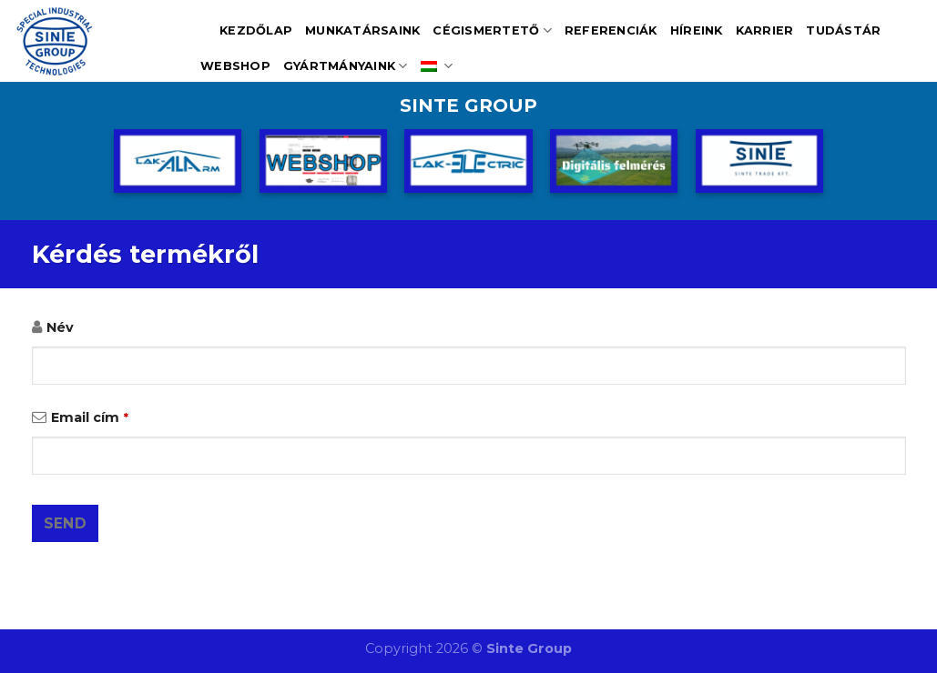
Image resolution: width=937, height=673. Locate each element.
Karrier (765, 30)
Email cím (89, 417)
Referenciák (611, 30)
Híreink (696, 30)
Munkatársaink (362, 30)
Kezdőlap (255, 30)
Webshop (235, 66)
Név (60, 327)
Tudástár (843, 30)
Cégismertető (492, 30)
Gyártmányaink (345, 66)
